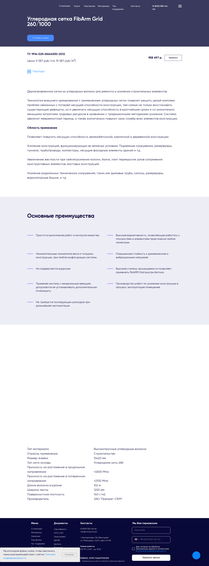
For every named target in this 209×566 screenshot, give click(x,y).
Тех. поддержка (38, 544)
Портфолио (89, 6)
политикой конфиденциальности (151, 551)
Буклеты (57, 544)
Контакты (135, 6)
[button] (40, 38)
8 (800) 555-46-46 (89, 529)
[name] (151, 530)
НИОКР (57, 540)
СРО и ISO (58, 533)
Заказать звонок (151, 558)
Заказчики (35, 536)
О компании (64, 6)
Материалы (103, 6)
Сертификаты (60, 529)
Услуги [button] (77, 6)
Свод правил (60, 537)
